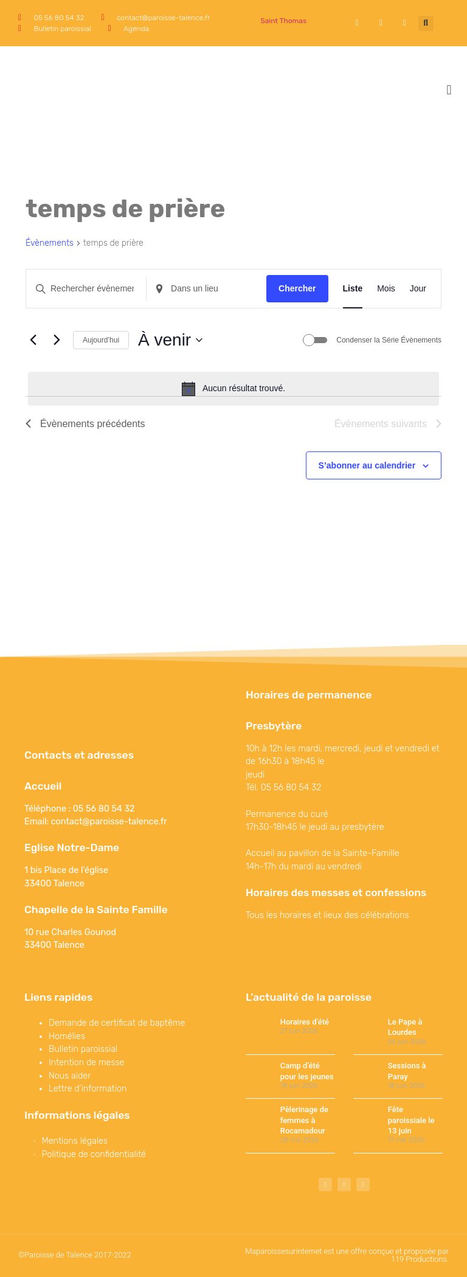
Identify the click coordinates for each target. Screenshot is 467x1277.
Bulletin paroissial (83, 1049)
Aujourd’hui (101, 340)
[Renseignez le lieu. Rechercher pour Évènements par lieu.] (206, 289)
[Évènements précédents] (33, 340)
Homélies (67, 1036)
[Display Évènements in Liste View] (353, 289)
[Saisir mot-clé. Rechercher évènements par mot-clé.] (86, 289)
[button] (426, 23)
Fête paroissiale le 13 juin (411, 1120)
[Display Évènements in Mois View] (386, 289)
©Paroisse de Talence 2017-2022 (74, 1254)
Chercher (297, 288)
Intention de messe (86, 1062)
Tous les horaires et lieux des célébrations (327, 915)
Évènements (50, 243)
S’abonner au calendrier (367, 465)
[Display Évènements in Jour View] (418, 289)
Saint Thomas (283, 20)
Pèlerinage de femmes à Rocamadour (304, 1120)
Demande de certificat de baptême (117, 1023)
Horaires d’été (304, 1021)
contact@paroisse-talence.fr (109, 821)
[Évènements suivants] (56, 340)
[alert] (233, 389)
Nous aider (70, 1076)
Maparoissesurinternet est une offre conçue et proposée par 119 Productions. (347, 1255)
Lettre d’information (87, 1089)
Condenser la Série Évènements (388, 340)
